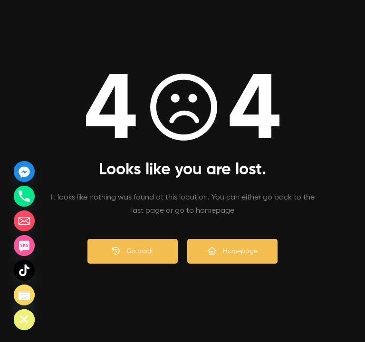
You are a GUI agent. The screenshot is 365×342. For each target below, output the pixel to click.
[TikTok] (24, 270)
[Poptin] (24, 295)
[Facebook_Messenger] (24, 171)
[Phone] (24, 196)
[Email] (24, 220)
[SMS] (24, 245)
